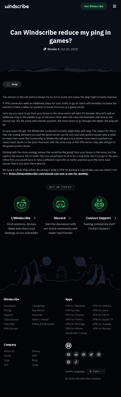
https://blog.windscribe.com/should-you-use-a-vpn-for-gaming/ (48, 173)
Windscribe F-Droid (76, 333)
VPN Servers (11, 328)
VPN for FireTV (101, 314)
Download (9, 305)
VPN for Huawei (102, 324)
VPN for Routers (102, 328)
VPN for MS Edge (75, 324)
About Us (9, 351)
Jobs (6, 360)
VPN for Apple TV (103, 319)
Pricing (7, 310)
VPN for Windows (75, 305)
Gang (35, 364)
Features (37, 314)
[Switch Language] (96, 371)
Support (8, 314)
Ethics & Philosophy (43, 324)
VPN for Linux (100, 310)
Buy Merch (38, 310)
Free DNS (9, 324)
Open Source (11, 319)
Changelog (38, 305)
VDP (34, 355)
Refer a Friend (40, 319)
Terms (7, 355)
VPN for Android (102, 305)
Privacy (36, 351)
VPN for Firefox (74, 319)
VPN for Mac (72, 310)
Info (6, 364)
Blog (34, 360)
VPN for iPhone (74, 328)
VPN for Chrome (74, 314)
